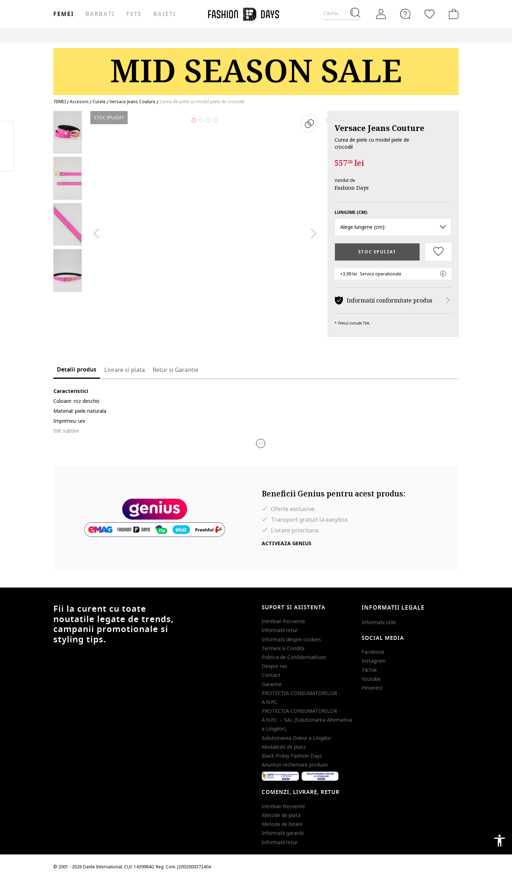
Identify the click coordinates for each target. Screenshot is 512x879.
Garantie (272, 684)
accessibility (499, 840)
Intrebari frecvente (283, 621)
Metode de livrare (282, 824)
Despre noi (274, 666)
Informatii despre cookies (291, 639)
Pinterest (372, 687)
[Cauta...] (341, 13)
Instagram (374, 660)
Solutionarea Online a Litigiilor (296, 738)
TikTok (369, 670)
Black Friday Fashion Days (292, 755)
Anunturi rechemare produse (295, 764)
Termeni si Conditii (283, 648)
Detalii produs (76, 369)
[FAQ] (405, 14)
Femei (63, 14)
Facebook (373, 651)
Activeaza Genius (286, 543)
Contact (271, 675)
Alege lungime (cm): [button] (393, 226)
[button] (260, 443)
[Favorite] (429, 14)
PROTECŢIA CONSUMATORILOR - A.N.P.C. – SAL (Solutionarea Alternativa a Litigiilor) (307, 719)
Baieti (164, 14)
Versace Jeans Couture (379, 127)
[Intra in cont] (381, 14)
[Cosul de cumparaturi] (452, 14)
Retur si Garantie (175, 370)
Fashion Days (352, 187)
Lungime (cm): (351, 212)
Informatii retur (280, 630)
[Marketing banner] (256, 68)
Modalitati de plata (284, 746)
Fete (134, 14)
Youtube (371, 678)
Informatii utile (379, 622)
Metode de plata (281, 815)
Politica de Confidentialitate (294, 657)
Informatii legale (393, 608)
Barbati (99, 14)
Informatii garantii (283, 833)
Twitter (7, 160)
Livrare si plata (124, 370)
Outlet (348, 35)
